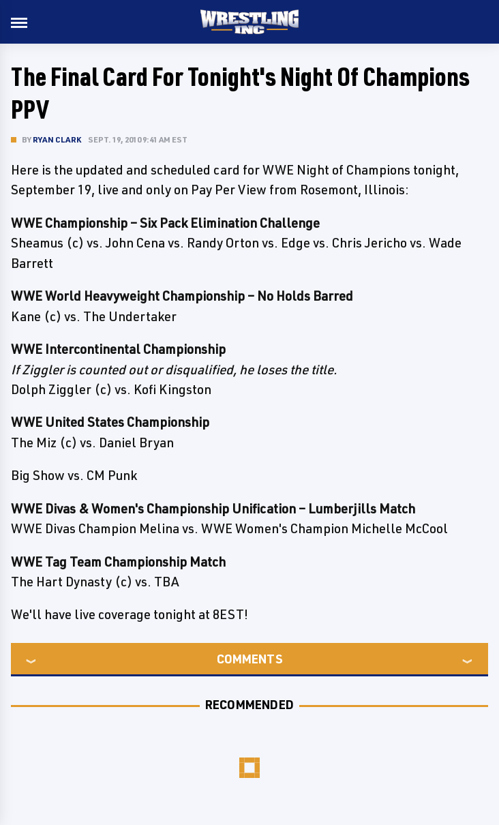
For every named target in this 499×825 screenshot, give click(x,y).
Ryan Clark (57, 139)
